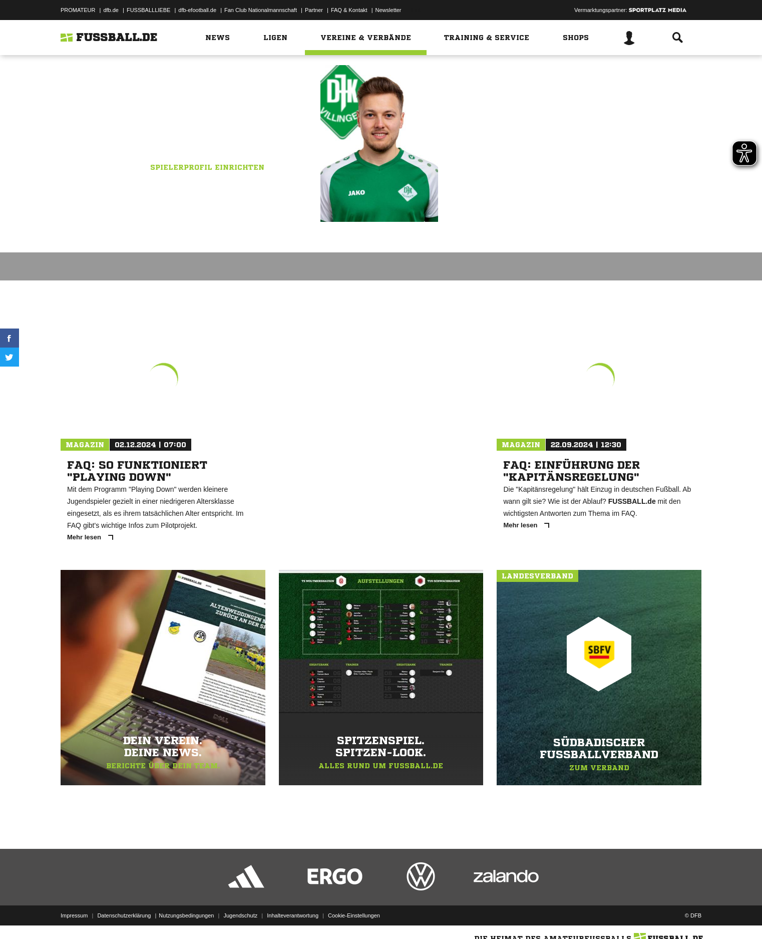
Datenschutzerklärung (124, 915)
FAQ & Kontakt (349, 10)
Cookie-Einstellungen (354, 915)
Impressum (74, 915)
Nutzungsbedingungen (186, 915)
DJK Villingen (232, 133)
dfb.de (111, 10)
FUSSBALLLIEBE (148, 10)
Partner (314, 10)
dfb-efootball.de (197, 10)
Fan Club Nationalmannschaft (260, 10)
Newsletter (388, 10)
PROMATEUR (78, 10)
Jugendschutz (240, 915)
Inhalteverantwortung (292, 915)
